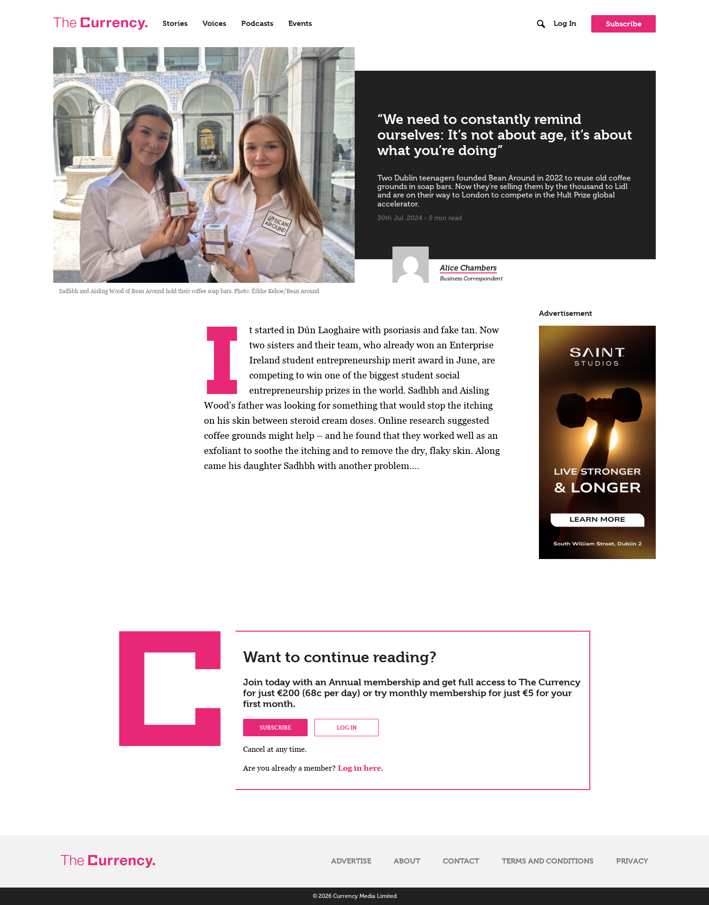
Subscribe (624, 23)
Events (300, 23)
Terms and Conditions (548, 861)
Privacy (632, 861)
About (407, 861)
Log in (347, 727)
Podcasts (257, 23)
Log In (565, 23)
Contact (461, 861)
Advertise (351, 861)
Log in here (359, 768)
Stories (175, 23)
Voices (214, 23)
